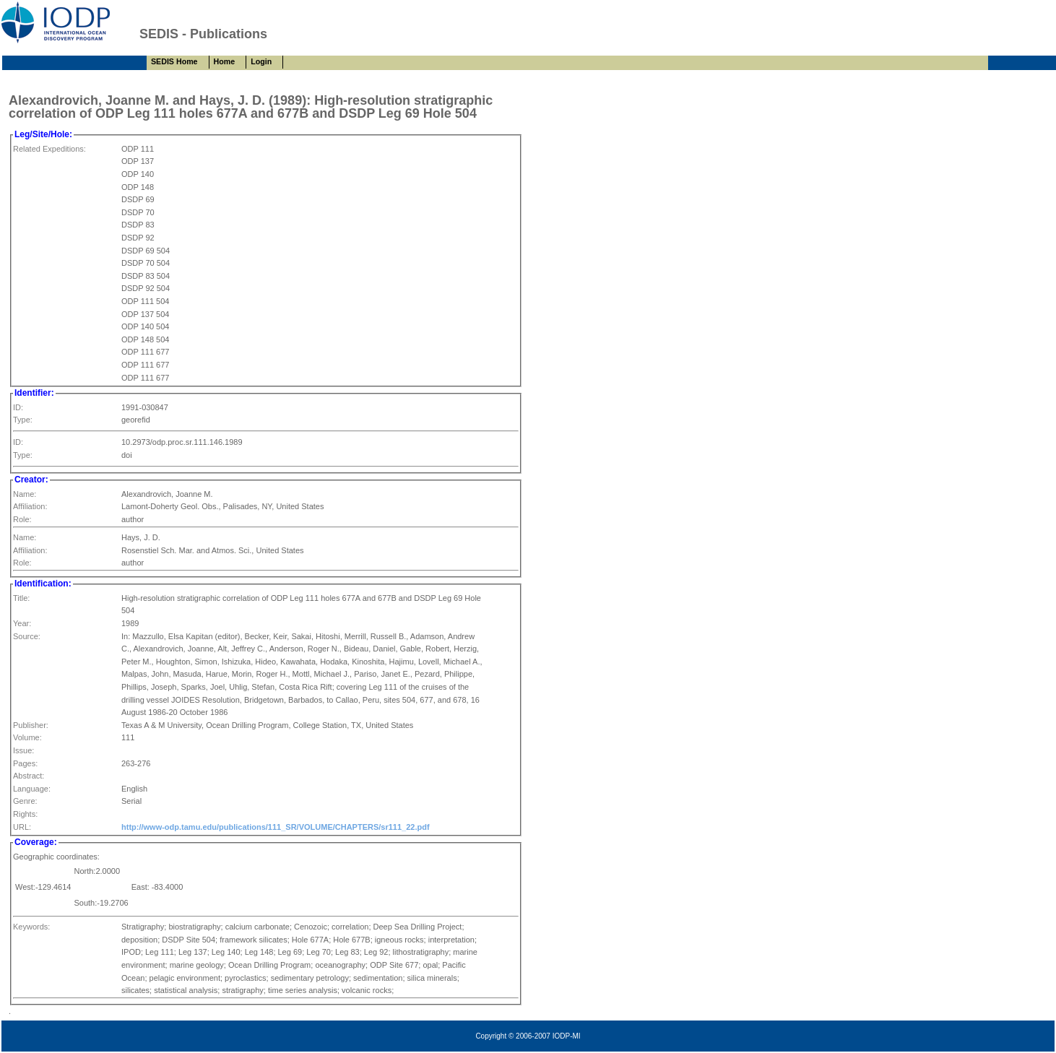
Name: (24, 494)
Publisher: (30, 725)
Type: (23, 419)
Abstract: (28, 775)
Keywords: (31, 926)
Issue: (23, 750)
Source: (26, 636)
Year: (22, 623)
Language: (32, 788)
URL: (22, 827)
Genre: (25, 801)
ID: (18, 407)
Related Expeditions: (49, 148)
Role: (22, 519)
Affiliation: (30, 506)
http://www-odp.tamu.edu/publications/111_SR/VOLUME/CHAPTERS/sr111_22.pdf (275, 827)
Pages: (25, 763)
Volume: (27, 737)
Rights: (25, 814)
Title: (21, 598)
